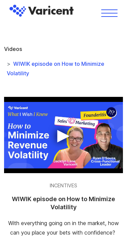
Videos (13, 49)
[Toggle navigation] (109, 13)
